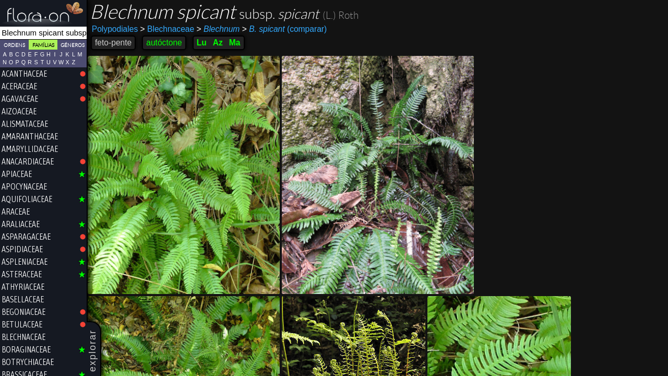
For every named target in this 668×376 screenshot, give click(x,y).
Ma (235, 42)
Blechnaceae (167, 29)
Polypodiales (115, 29)
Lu (202, 42)
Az (218, 42)
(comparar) (284, 29)
